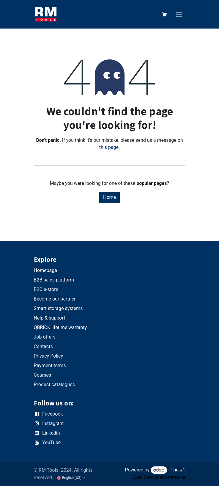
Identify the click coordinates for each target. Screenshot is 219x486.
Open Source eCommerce (158, 477)
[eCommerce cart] (164, 14)
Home (109, 197)
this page (109, 147)
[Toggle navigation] (179, 14)
